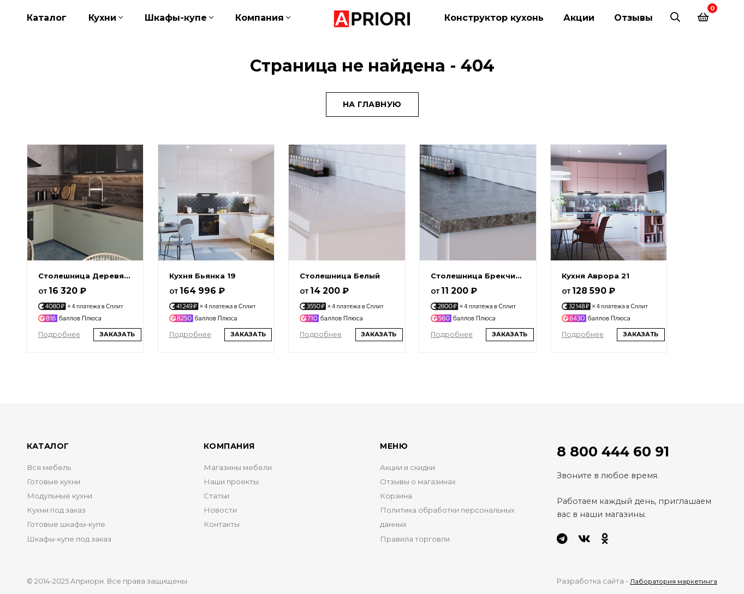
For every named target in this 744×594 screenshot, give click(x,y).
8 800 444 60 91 (619, 450)
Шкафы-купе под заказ (75, 545)
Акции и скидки (414, 466)
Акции (578, 18)
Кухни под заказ (61, 514)
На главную (372, 96)
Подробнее (61, 331)
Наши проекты (235, 482)
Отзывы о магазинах (422, 482)
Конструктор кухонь (494, 18)
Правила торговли (419, 545)
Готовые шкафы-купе (71, 529)
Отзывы (633, 18)
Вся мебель (50, 466)
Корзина (398, 498)
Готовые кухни (57, 482)
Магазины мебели (241, 466)
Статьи (217, 498)
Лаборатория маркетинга (669, 579)
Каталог (47, 18)
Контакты (223, 529)
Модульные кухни (64, 498)
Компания (259, 18)
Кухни (102, 18)
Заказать (121, 331)
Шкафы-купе (176, 18)
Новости (222, 514)
